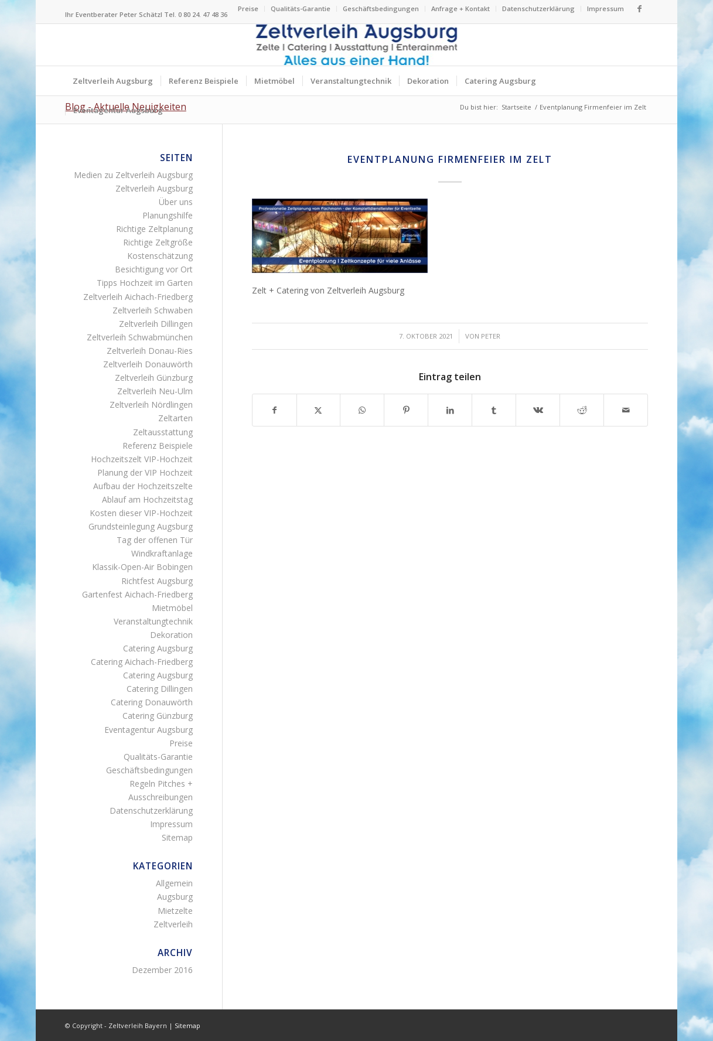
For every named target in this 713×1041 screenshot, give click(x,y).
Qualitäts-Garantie (300, 8)
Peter (490, 336)
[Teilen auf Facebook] (274, 410)
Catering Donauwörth (152, 702)
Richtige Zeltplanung (154, 228)
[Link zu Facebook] (639, 9)
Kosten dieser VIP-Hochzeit (141, 512)
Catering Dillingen (160, 688)
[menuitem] (248, 9)
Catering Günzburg (157, 715)
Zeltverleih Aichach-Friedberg (138, 296)
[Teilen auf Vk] (538, 410)
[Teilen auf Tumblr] (494, 410)
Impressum (605, 8)
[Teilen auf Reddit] (581, 410)
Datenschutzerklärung (538, 8)
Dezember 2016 (162, 969)
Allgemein (174, 883)
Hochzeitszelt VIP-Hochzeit (142, 459)
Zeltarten (175, 418)
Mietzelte (175, 910)
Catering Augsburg (158, 648)
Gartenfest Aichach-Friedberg (137, 594)
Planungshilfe (167, 215)
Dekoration (171, 634)
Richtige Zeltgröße (158, 242)
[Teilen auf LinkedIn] (450, 410)
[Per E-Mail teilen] (625, 410)
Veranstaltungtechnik (153, 621)
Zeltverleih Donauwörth (148, 364)
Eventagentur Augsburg (148, 729)
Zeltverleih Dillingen (156, 323)
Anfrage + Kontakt (460, 8)
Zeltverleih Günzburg (154, 377)
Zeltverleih (173, 924)
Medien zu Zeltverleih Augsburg (133, 174)
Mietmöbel (172, 607)
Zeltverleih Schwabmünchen (140, 337)
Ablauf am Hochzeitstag (147, 499)
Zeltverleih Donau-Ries (150, 350)
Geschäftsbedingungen (381, 8)
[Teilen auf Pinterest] (406, 410)
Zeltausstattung (163, 432)
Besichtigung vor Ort (154, 269)
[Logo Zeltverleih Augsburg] (356, 45)
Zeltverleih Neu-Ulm (155, 391)
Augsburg (175, 896)
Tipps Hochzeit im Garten (145, 282)
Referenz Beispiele (157, 445)
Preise (248, 8)
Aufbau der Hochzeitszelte (143, 486)
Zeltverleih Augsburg (154, 188)
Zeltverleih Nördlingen (151, 404)
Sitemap (177, 837)
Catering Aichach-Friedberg (142, 661)
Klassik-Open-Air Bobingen (142, 566)
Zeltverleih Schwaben (152, 310)
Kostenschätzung (160, 255)
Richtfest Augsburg (157, 580)
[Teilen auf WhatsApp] (362, 410)
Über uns (176, 201)
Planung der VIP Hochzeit (145, 472)
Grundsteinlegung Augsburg (140, 526)
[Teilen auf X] (318, 410)
